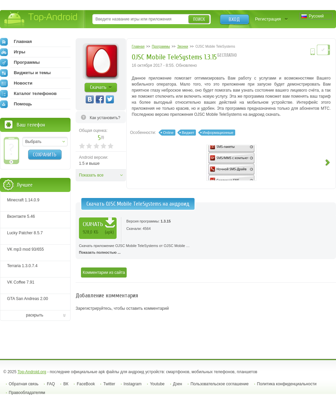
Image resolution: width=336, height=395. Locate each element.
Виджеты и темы (25, 73)
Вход (234, 19)
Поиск (199, 19)
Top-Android (41, 19)
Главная (16, 42)
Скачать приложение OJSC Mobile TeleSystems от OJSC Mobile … (206, 250)
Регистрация (268, 18)
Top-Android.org (31, 371)
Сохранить (44, 155)
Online (168, 133)
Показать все (91, 175)
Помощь (16, 104)
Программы (20, 62)
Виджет (188, 133)
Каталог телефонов (28, 94)
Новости (16, 83)
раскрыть (34, 315)
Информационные (218, 133)
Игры (12, 52)
